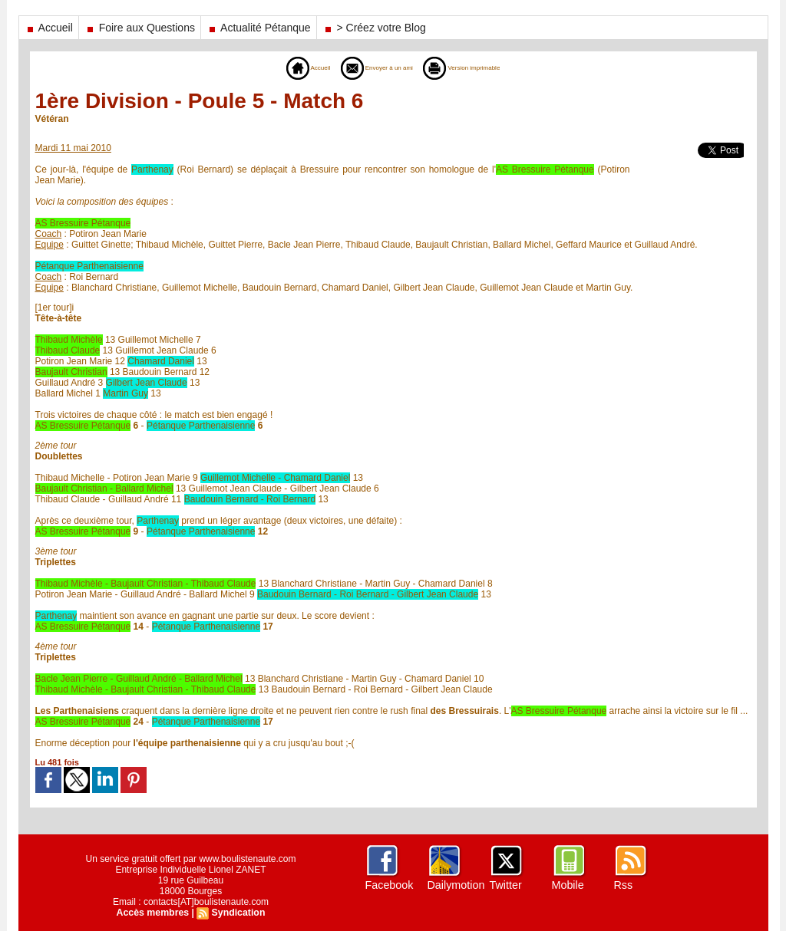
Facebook (388, 885)
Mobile (567, 885)
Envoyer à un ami (369, 67)
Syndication (237, 912)
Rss (623, 885)
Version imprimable (479, 67)
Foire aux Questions (139, 27)
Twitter (505, 885)
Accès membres (153, 912)
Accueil (49, 27)
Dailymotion (456, 885)
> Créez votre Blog (374, 27)
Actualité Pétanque (258, 27)
